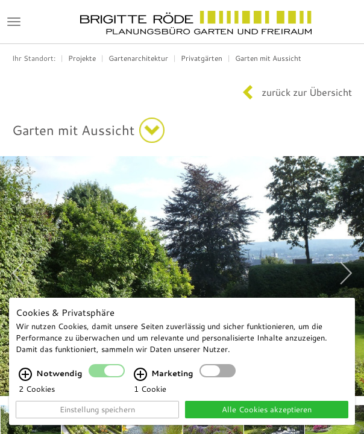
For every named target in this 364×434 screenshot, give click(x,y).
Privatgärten (201, 58)
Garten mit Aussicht (268, 58)
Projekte (82, 58)
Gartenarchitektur (138, 58)
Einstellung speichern (97, 409)
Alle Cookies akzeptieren (267, 409)
